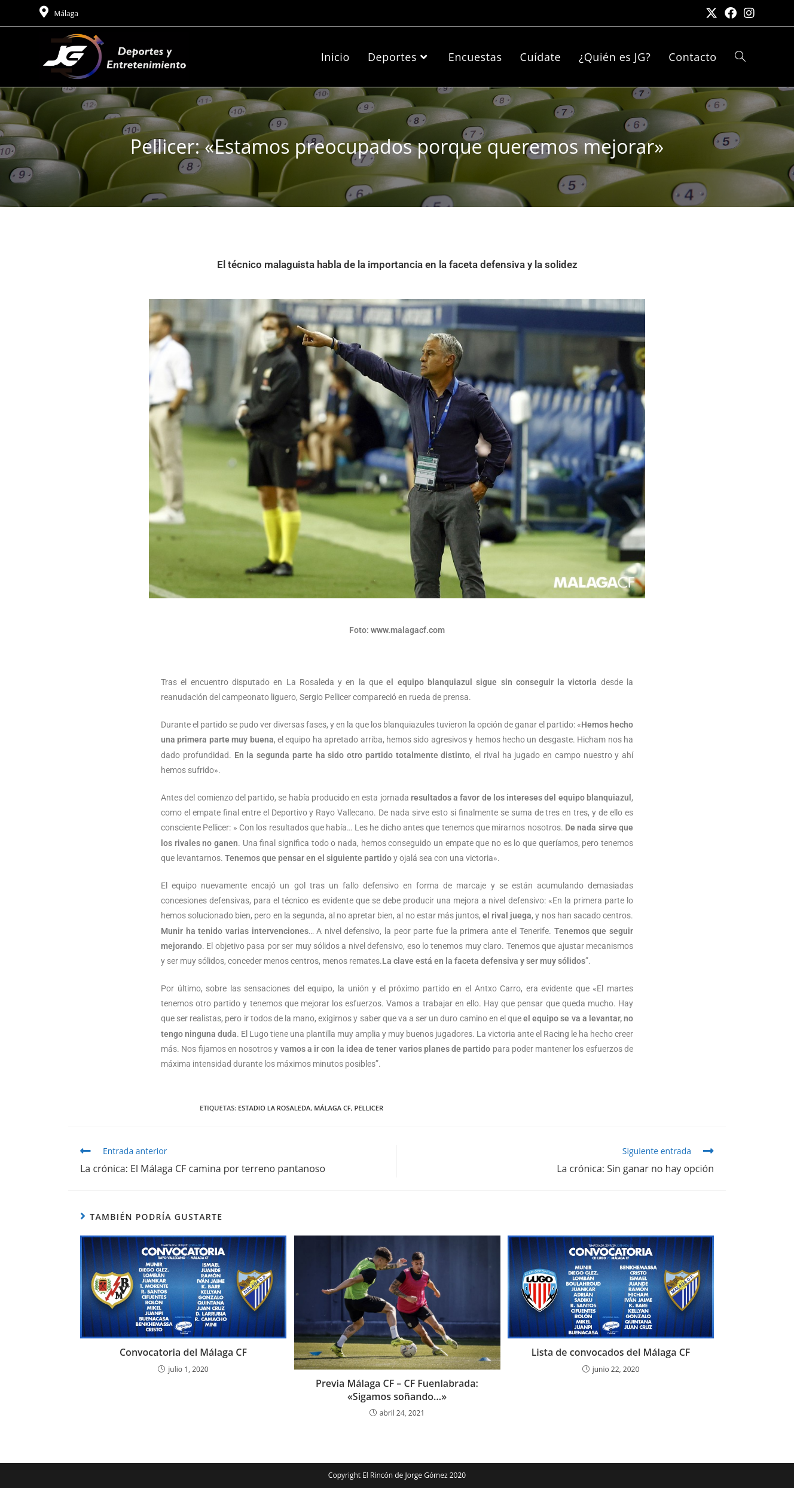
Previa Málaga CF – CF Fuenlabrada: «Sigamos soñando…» (397, 1390)
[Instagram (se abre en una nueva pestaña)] (747, 13)
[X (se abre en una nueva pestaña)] (711, 13)
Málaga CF (332, 1107)
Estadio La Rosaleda (274, 1107)
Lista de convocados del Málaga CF (611, 1352)
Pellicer (369, 1107)
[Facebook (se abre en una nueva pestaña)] (730, 13)
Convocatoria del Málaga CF (183, 1352)
